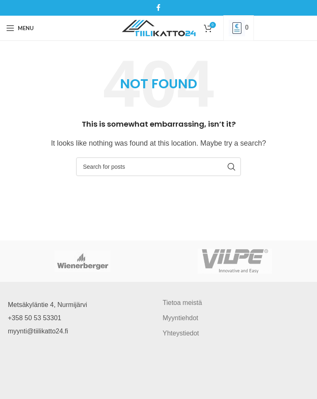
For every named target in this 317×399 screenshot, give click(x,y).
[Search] (158, 166)
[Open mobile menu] (20, 28)
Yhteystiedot (181, 333)
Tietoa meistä (182, 302)
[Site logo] (159, 27)
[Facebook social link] (158, 7)
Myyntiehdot (180, 317)
